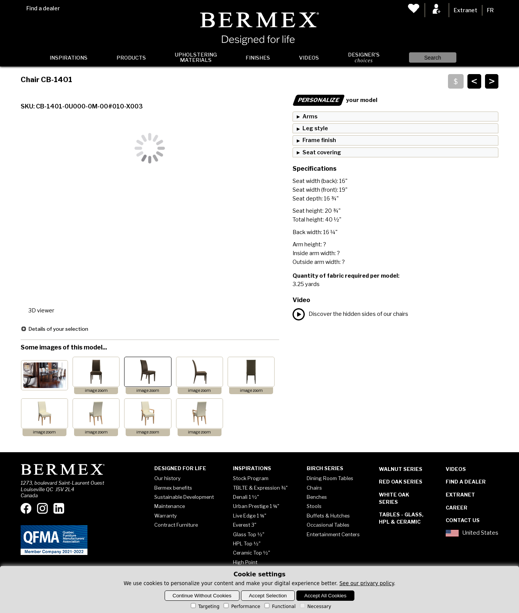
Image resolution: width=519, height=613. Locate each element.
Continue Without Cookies (202, 595)
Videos (309, 58)
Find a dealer (43, 8)
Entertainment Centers (333, 534)
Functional (279, 606)
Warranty (165, 516)
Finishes (258, 58)
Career (456, 508)
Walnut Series (400, 469)
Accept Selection (268, 595)
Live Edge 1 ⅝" (249, 516)
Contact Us (463, 520)
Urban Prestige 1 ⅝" (256, 506)
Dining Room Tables (330, 478)
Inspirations (68, 58)
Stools (314, 506)
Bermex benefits (173, 488)
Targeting (204, 606)
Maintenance (169, 506)
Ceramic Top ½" (251, 553)
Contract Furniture (176, 525)
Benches (317, 497)
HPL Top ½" (246, 543)
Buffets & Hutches (328, 516)
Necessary (315, 606)
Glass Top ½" (248, 534)
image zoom (96, 390)
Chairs (314, 488)
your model (335, 100)
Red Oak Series (400, 482)
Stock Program (250, 478)
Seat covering (321, 152)
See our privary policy (367, 583)
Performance (241, 606)
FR (490, 10)
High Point (245, 562)
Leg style (315, 128)
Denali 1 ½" (246, 497)
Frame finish (319, 140)
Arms (309, 116)
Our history (167, 478)
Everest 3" (244, 525)
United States (472, 533)
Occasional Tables (328, 525)
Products (131, 58)
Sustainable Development (184, 497)
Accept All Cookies (325, 595)
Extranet (465, 10)
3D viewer (41, 310)
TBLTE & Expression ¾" (260, 488)
